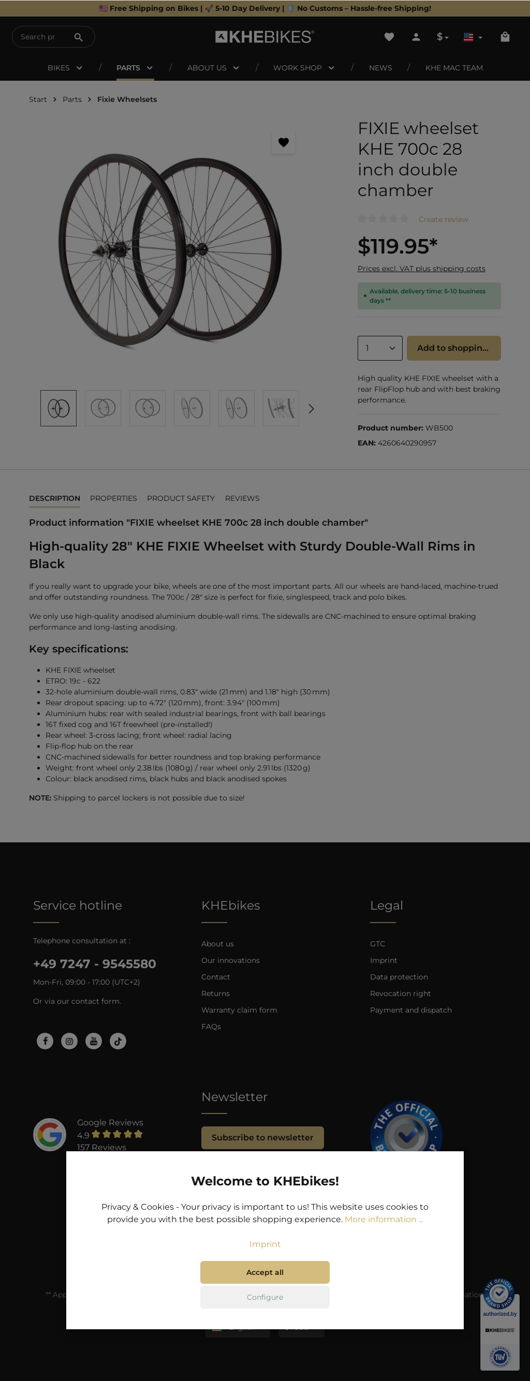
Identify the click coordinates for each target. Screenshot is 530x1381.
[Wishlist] (389, 36)
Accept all (265, 1272)
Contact (215, 977)
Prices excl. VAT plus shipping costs (421, 268)
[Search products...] (37, 36)
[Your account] (416, 36)
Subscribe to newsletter (263, 1137)
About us (217, 943)
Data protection (399, 977)
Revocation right (400, 993)
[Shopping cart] (505, 36)
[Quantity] (380, 348)
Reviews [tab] (242, 498)
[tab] (54, 499)
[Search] (79, 36)
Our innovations (230, 960)
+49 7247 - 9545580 (94, 963)
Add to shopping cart (459, 348)
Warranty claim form (239, 1010)
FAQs (211, 1026)
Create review (443, 219)
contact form (95, 1001)
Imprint (384, 960)
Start (38, 99)
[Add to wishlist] (283, 142)
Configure (265, 1297)
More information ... (384, 1219)
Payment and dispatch (411, 1010)
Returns (215, 993)
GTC (377, 943)
